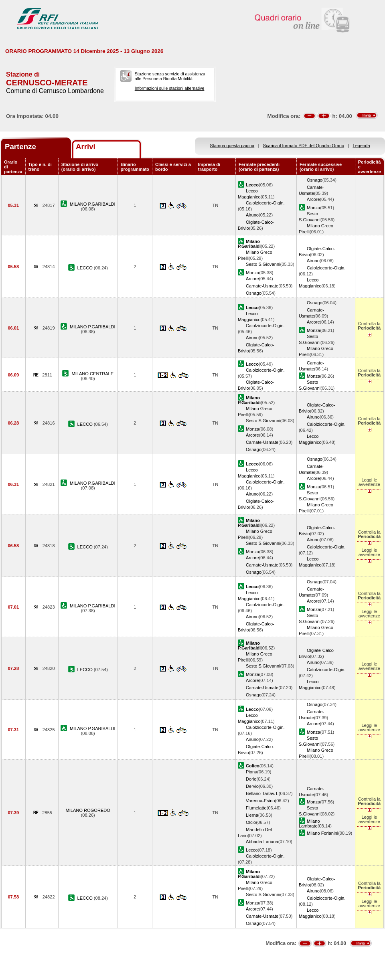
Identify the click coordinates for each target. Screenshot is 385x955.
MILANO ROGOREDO (88, 810)
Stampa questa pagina (232, 145)
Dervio (252, 786)
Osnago (314, 180)
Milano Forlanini (322, 833)
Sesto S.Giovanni (263, 264)
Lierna (252, 815)
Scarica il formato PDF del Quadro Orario (303, 145)
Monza (313, 207)
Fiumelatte (256, 807)
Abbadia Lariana (262, 841)
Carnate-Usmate (262, 285)
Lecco (252, 850)
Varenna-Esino (260, 800)
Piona (251, 771)
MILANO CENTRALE (92, 373)
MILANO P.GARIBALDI (93, 204)
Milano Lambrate (309, 823)
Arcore (313, 199)
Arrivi (85, 146)
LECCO (85, 267)
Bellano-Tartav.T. (262, 793)
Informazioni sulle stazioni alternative (170, 88)
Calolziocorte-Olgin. (265, 202)
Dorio (251, 779)
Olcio (251, 822)
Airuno (252, 214)
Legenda (361, 145)
